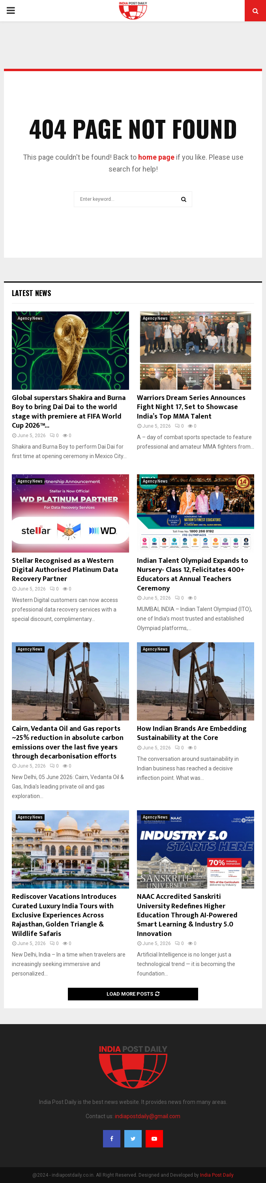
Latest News (31, 293)
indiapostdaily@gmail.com (147, 1116)
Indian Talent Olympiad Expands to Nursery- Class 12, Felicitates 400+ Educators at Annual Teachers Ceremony (192, 574)
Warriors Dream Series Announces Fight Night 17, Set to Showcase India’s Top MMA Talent (191, 407)
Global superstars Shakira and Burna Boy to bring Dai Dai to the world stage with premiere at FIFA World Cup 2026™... (69, 412)
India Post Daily (217, 1175)
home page (156, 157)
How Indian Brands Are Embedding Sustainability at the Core (192, 733)
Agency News (30, 318)
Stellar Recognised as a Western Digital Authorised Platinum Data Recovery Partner (65, 570)
